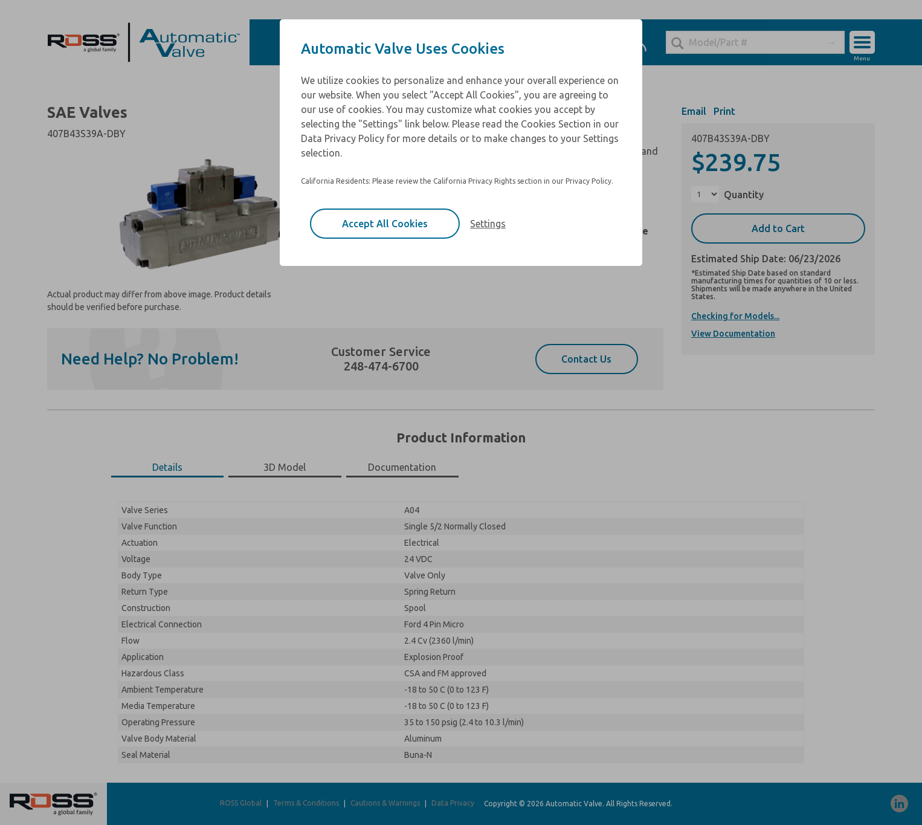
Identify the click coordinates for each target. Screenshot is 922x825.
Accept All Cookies (385, 223)
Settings (488, 223)
